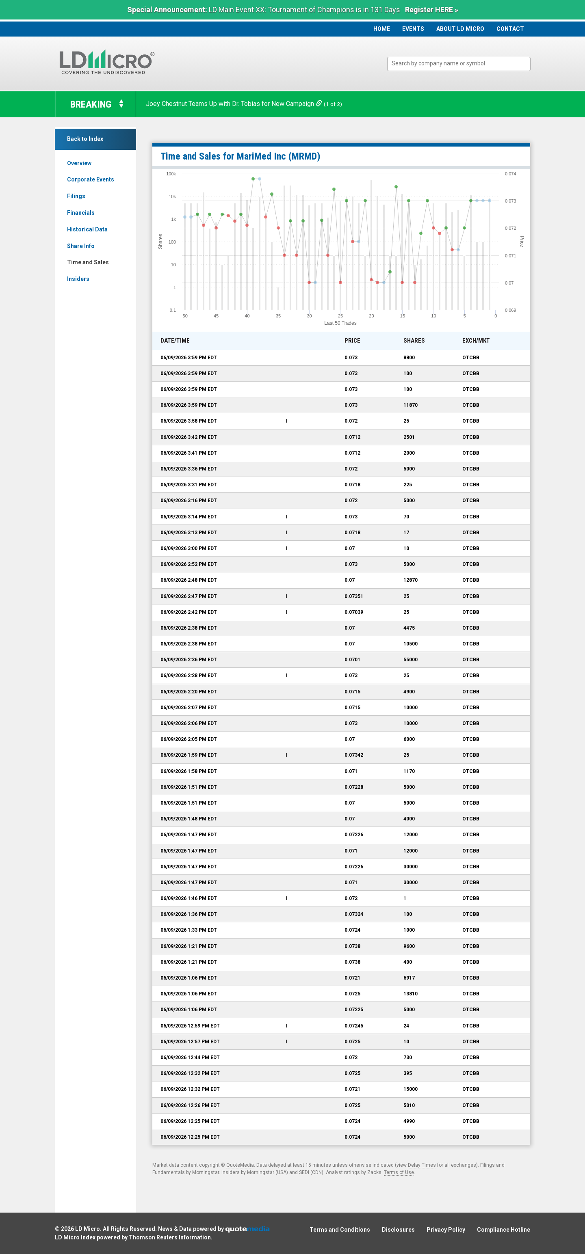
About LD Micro (460, 29)
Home (381, 29)
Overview (79, 163)
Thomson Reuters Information (170, 1237)
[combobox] (459, 64)
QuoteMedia (240, 1165)
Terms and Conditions (340, 1229)
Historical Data (87, 229)
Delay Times (422, 1165)
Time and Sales (88, 262)
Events (413, 29)
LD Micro (87, 1229)
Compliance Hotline (503, 1229)
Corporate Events (90, 179)
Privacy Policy (446, 1229)
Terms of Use (399, 1172)
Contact (510, 29)
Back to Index (85, 139)
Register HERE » (431, 9)
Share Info (81, 246)
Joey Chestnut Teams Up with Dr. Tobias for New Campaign (235, 104)
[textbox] (463, 63)
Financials (81, 212)
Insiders (78, 279)
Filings (76, 196)
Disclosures (398, 1229)
